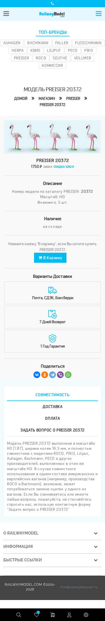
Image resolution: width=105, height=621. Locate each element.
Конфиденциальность (79, 586)
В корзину (50, 257)
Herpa (18, 50)
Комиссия (52, 65)
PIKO (88, 50)
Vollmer (82, 58)
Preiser (21, 58)
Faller (61, 43)
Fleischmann (88, 43)
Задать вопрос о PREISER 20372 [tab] (52, 429)
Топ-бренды (53, 32)
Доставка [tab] (52, 406)
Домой (20, 98)
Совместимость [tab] (52, 394)
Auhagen (12, 43)
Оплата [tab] (52, 418)
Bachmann (38, 43)
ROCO (41, 58)
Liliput (54, 50)
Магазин (47, 98)
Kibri (35, 50)
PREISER (73, 98)
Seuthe (60, 58)
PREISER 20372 (52, 104)
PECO (73, 50)
